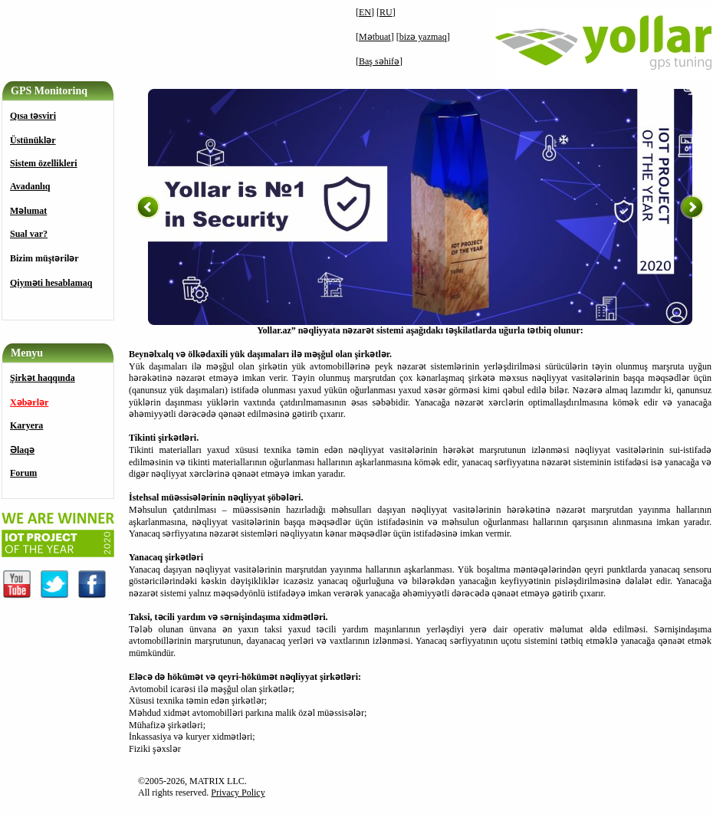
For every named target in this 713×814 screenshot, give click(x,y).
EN (365, 12)
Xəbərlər (29, 402)
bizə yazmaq (423, 36)
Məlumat (28, 210)
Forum (23, 473)
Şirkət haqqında (42, 378)
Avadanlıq (30, 186)
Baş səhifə (379, 61)
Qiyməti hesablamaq (51, 282)
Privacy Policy (237, 792)
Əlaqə (22, 450)
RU (386, 12)
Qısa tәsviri (33, 115)
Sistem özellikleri (43, 163)
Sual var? (29, 233)
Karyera (26, 425)
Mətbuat (375, 36)
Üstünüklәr (33, 140)
